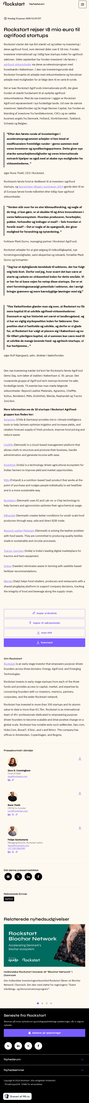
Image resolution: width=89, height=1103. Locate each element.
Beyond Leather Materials (19, 531)
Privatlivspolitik (12, 1084)
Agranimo (9, 420)
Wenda (8, 581)
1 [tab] (38, 1005)
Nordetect (10, 500)
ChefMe (8, 445)
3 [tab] (47, 1005)
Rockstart (9, 664)
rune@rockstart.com (18, 810)
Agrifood (9, 899)
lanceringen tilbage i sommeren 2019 (41, 187)
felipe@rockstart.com (18, 845)
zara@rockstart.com (17, 776)
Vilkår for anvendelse (31, 1084)
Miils (6, 480)
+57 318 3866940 (16, 848)
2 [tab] (42, 1005)
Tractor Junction (14, 551)
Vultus (7, 566)
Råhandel (9, 516)
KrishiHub (10, 465)
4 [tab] (51, 1005)
